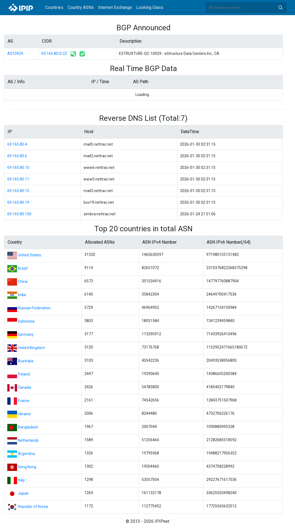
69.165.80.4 (17, 144)
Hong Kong (27, 467)
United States (29, 255)
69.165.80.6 (17, 156)
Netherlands (28, 440)
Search (280, 8)
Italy (21, 480)
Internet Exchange (115, 7)
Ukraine (24, 414)
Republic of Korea (33, 506)
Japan (23, 493)
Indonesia (26, 321)
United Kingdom (31, 348)
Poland (24, 374)
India (22, 295)
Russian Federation (34, 308)
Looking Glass (149, 7)
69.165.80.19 (18, 202)
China (23, 281)
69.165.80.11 (18, 179)
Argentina (26, 453)
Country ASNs (81, 7)
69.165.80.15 (18, 191)
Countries (54, 7)
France (23, 401)
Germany (26, 334)
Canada (24, 387)
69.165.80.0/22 (54, 53)
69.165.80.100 (19, 214)
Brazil (23, 268)
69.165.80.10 (18, 167)
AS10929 (15, 53)
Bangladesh (28, 427)
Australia (25, 361)
